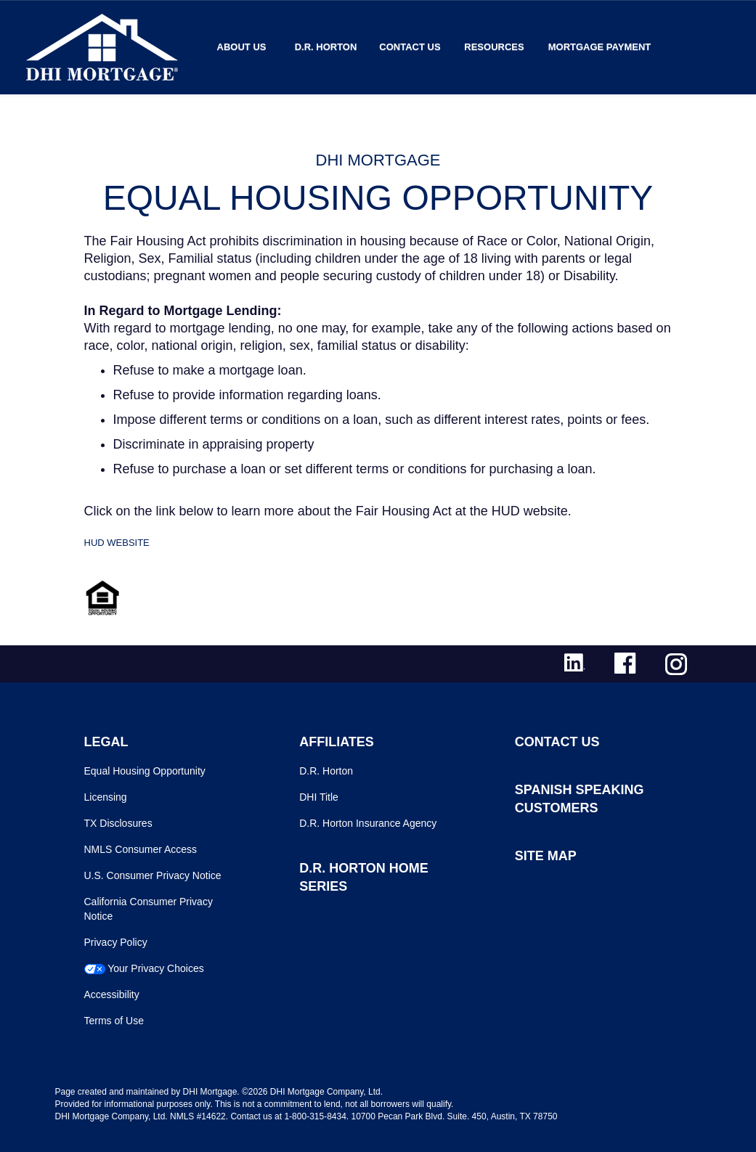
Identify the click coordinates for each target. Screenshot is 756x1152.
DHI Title (318, 797)
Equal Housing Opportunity (145, 771)
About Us (242, 46)
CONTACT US (557, 742)
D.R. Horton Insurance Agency (367, 823)
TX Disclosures (118, 823)
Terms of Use (114, 1020)
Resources (494, 46)
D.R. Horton (326, 46)
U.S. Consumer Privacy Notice (152, 875)
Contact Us (409, 46)
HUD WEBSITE (117, 542)
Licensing (105, 797)
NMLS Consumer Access (141, 849)
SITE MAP (546, 856)
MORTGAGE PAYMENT (599, 46)
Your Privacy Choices (155, 968)
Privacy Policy (115, 942)
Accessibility (111, 994)
